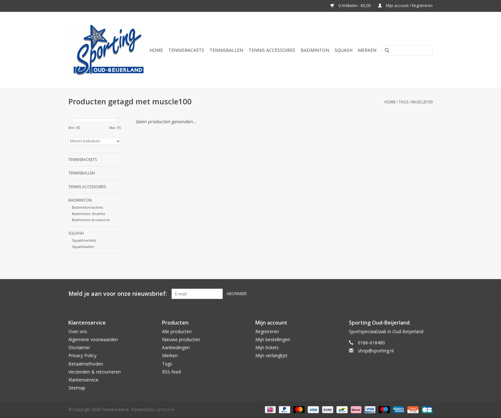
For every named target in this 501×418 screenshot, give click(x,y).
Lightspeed (164, 409)
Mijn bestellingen (272, 339)
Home (156, 50)
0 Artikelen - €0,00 (351, 5)
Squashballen (83, 246)
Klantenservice (83, 380)
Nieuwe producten (181, 339)
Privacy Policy (82, 355)
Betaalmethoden (85, 364)
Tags (403, 102)
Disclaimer (79, 347)
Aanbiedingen (176, 347)
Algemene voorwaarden (93, 339)
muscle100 (422, 102)
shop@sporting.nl (376, 351)
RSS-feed (171, 372)
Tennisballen (226, 50)
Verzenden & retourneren (94, 372)
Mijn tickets (267, 347)
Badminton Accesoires (91, 219)
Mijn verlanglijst (271, 355)
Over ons (77, 331)
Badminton (315, 50)
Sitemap (76, 388)
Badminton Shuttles (88, 213)
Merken (367, 50)
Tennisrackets (186, 50)
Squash (343, 50)
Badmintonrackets (87, 207)
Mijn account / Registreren (405, 5)
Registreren (267, 331)
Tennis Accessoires (272, 50)
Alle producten (177, 331)
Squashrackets (84, 240)
